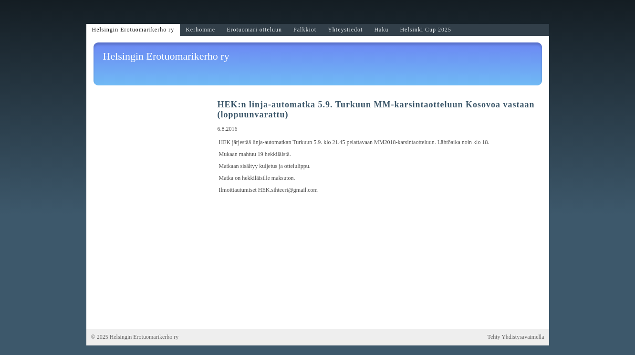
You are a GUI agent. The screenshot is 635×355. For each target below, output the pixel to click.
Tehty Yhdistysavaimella (515, 337)
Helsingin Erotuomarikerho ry (166, 56)
